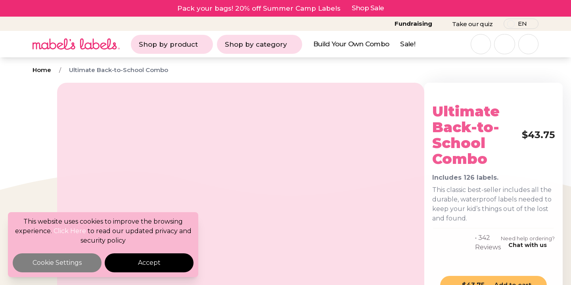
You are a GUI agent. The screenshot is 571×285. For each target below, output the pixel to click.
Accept (149, 262)
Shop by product (172, 44)
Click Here (70, 231)
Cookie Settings (57, 262)
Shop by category (259, 44)
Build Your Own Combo (351, 44)
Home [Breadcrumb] (42, 70)
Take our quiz (472, 24)
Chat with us (479, 216)
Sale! (407, 44)
